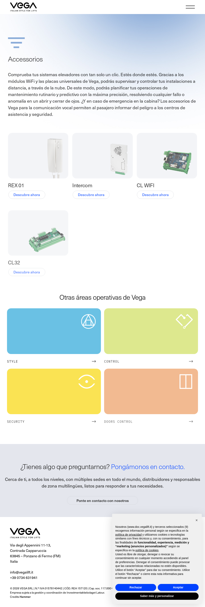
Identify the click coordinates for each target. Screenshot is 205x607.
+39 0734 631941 (24, 577)
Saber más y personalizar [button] (157, 596)
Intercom (82, 185)
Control (112, 361)
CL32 (14, 262)
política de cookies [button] (146, 550)
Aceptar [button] (178, 587)
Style (12, 361)
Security (16, 421)
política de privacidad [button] (128, 534)
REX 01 (16, 185)
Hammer (25, 597)
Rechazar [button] (136, 587)
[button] (196, 520)
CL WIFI (145, 185)
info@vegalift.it (21, 572)
